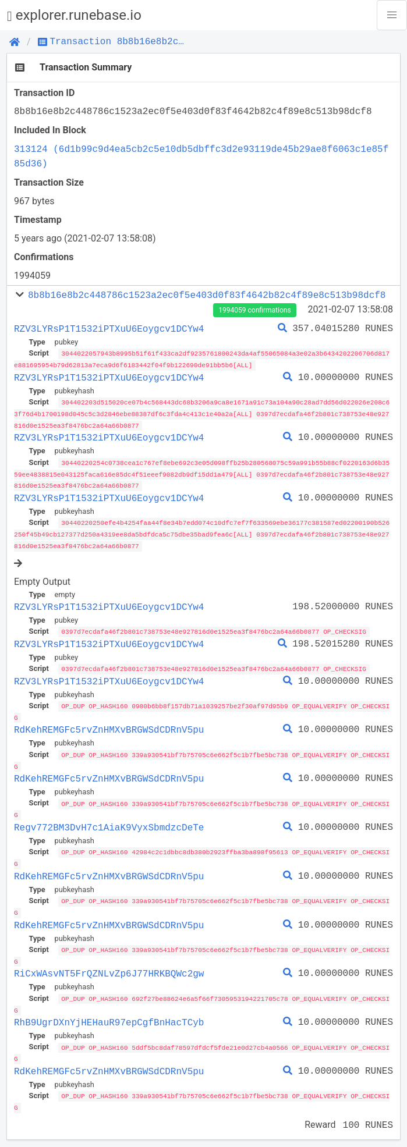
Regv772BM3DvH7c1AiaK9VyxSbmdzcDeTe (109, 820)
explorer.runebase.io (74, 15)
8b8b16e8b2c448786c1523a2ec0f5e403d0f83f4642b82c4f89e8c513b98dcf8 (206, 295)
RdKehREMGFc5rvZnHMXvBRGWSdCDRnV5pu (109, 724)
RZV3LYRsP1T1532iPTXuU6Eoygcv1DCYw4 (109, 328)
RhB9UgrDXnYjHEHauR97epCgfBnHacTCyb (109, 1013)
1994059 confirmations (254, 310)
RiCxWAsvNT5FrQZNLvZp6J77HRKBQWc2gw (109, 964)
